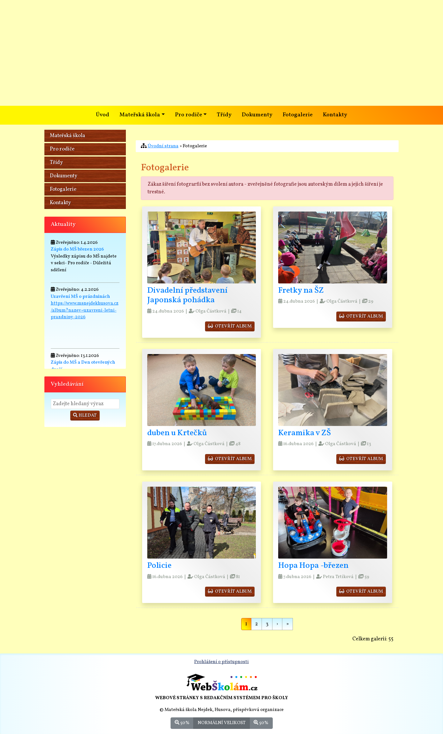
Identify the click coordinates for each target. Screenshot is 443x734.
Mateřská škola (67, 135)
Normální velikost (222, 723)
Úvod (102, 115)
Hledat (85, 416)
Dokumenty (257, 115)
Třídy (224, 115)
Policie (159, 565)
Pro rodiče (62, 149)
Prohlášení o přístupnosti (221, 662)
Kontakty (335, 115)
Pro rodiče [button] (188, 115)
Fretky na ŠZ (301, 290)
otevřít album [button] (230, 326)
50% (182, 723)
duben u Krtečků (177, 433)
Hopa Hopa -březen (313, 565)
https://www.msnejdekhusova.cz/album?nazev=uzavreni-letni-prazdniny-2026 (84, 310)
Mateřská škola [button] (139, 115)
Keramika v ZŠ (304, 433)
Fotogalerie (298, 115)
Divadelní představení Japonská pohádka (187, 295)
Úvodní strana (163, 146)
